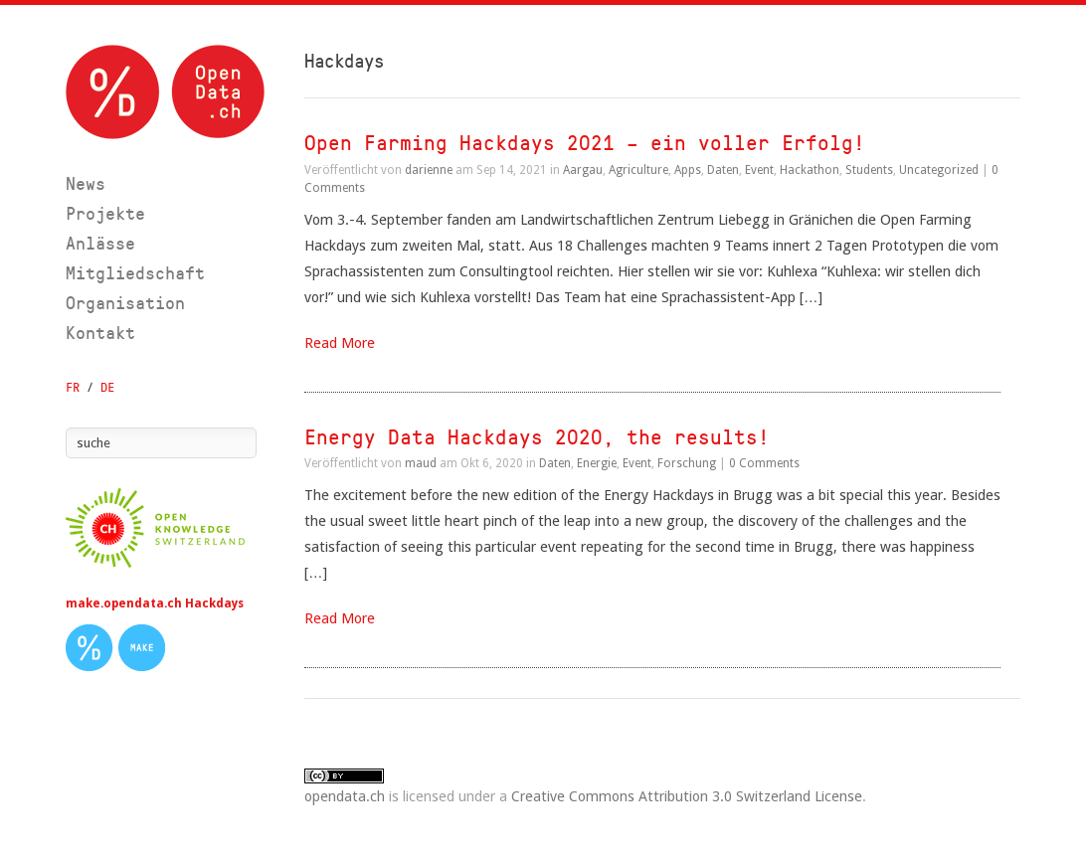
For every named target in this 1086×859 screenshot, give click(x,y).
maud (421, 463)
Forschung (686, 463)
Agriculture (638, 170)
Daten (723, 170)
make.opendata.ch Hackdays (155, 603)
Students (869, 170)
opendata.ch (344, 795)
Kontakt (100, 332)
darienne (428, 170)
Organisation (125, 302)
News (85, 183)
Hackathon (809, 170)
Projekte (105, 213)
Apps (687, 170)
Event (759, 170)
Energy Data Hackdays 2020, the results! (537, 437)
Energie (597, 463)
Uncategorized (939, 170)
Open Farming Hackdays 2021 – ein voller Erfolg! (584, 142)
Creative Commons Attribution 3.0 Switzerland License (686, 795)
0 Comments (764, 463)
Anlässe (100, 243)
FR (73, 387)
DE (107, 387)
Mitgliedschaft (135, 272)
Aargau (583, 170)
